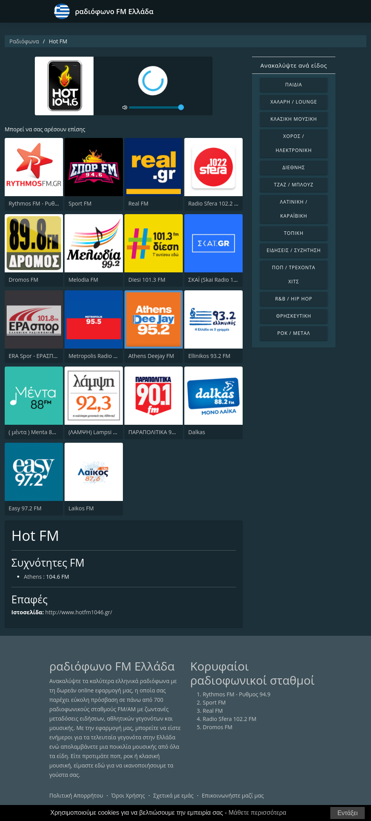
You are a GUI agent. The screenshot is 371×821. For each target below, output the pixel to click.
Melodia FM (83, 279)
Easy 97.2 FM (25, 508)
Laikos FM (81, 508)
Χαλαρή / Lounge (293, 101)
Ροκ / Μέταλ (293, 333)
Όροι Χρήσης (128, 795)
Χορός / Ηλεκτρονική (294, 143)
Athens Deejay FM (151, 356)
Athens (33, 576)
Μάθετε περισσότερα (257, 812)
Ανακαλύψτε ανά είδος (293, 65)
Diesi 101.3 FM (147, 279)
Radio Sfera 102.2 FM (215, 203)
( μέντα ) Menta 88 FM (36, 432)
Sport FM (80, 203)
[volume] (156, 107)
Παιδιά (293, 84)
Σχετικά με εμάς (173, 795)
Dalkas (196, 432)
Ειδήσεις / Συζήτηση (294, 250)
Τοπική (293, 233)
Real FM (138, 203)
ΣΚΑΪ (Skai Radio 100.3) (217, 279)
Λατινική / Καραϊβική (294, 209)
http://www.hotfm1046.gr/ (78, 612)
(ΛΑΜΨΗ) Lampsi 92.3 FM (100, 432)
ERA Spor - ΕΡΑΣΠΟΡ (35, 356)
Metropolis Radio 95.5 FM (100, 356)
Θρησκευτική (294, 316)
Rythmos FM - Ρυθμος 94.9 (42, 203)
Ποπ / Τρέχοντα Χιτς (293, 274)
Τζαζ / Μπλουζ (293, 184)
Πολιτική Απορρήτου (76, 795)
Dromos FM (23, 279)
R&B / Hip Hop (293, 298)
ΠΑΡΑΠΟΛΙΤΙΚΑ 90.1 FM (158, 432)
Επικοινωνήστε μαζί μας (233, 795)
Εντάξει (347, 813)
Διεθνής (294, 167)
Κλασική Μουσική (293, 119)
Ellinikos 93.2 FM (209, 356)
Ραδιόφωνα (24, 41)
